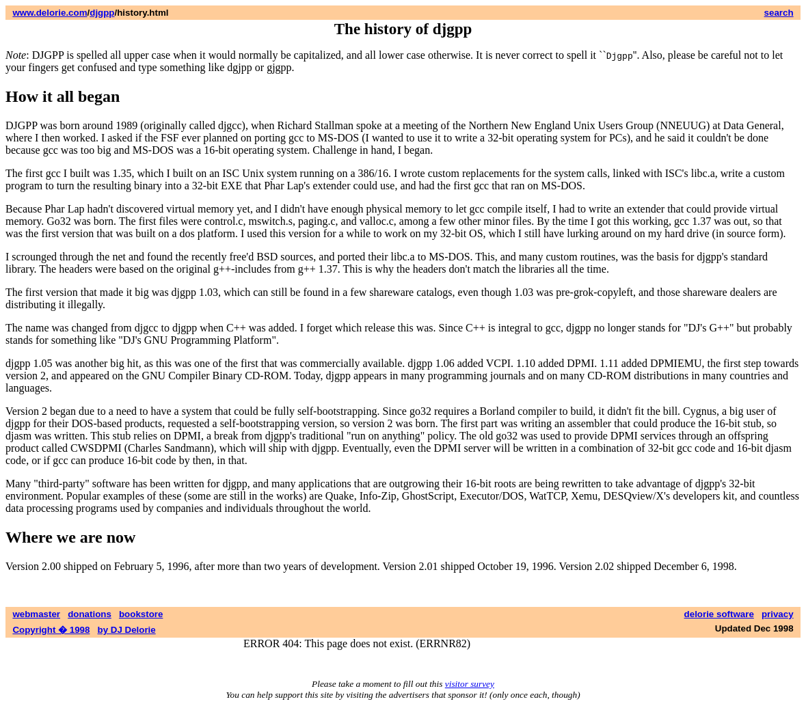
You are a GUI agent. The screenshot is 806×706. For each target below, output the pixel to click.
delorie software (719, 614)
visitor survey (469, 684)
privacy (778, 614)
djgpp (102, 13)
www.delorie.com (49, 13)
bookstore (141, 614)
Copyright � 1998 (51, 630)
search (779, 13)
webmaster (36, 614)
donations (89, 614)
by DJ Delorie (127, 630)
